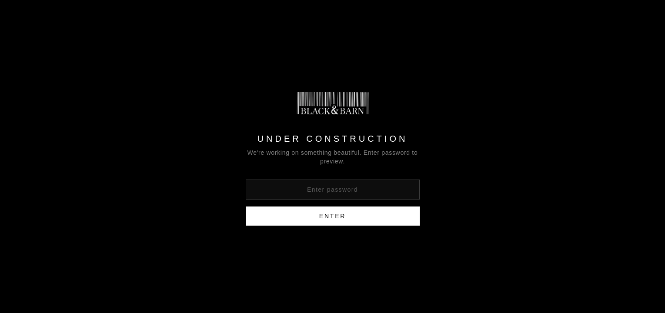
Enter (332, 216)
